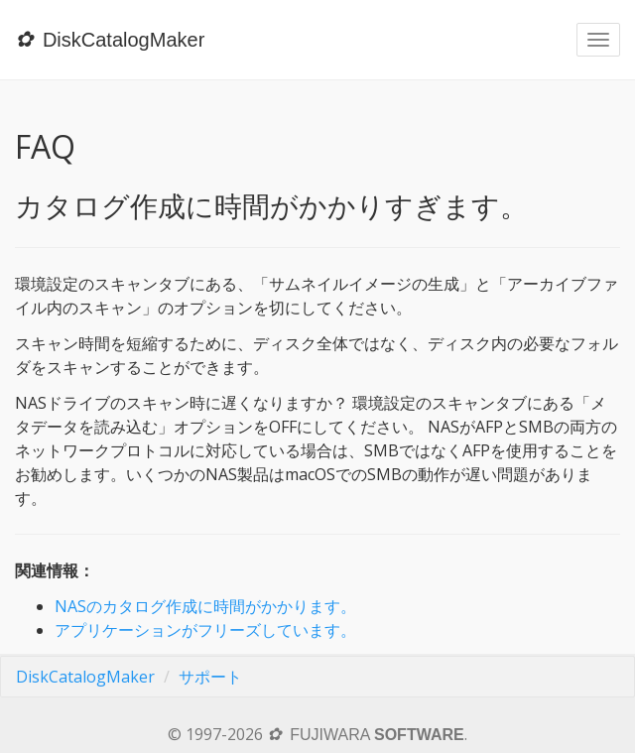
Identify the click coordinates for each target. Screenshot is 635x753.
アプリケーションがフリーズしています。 (205, 630)
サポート (210, 677)
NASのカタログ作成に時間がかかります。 (205, 606)
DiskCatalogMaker (85, 677)
